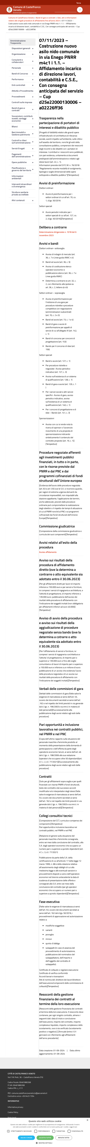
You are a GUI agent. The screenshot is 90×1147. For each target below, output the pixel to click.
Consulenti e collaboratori (24, 61)
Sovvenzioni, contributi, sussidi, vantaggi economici (24, 118)
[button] (45, 1143)
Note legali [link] (12, 1117)
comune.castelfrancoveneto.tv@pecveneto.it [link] (29, 1093)
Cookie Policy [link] (13, 1112)
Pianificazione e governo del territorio (24, 169)
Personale (24, 68)
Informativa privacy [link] (15, 1107)
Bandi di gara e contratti (24, 109)
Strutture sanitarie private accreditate (20, 193)
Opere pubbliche (24, 162)
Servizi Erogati (24, 148)
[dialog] (45, 1132)
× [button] (87, 1120)
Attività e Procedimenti (24, 91)
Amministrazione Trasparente (18, 42)
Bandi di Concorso (24, 73)
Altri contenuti (24, 200)
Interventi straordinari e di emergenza (22, 185)
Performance (24, 79)
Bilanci (24, 126)
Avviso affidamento (48, 552)
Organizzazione (24, 54)
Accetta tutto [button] (45, 1138)
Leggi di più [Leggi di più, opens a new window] (73, 1127)
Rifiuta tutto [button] (63, 1138)
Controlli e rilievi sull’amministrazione (24, 142)
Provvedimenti (24, 96)
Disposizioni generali (24, 48)
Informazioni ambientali (17, 177)
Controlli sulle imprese (22, 102)
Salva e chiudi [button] (26, 1138)
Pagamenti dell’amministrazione (24, 155)
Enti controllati (24, 85)
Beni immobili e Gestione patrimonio (24, 133)
